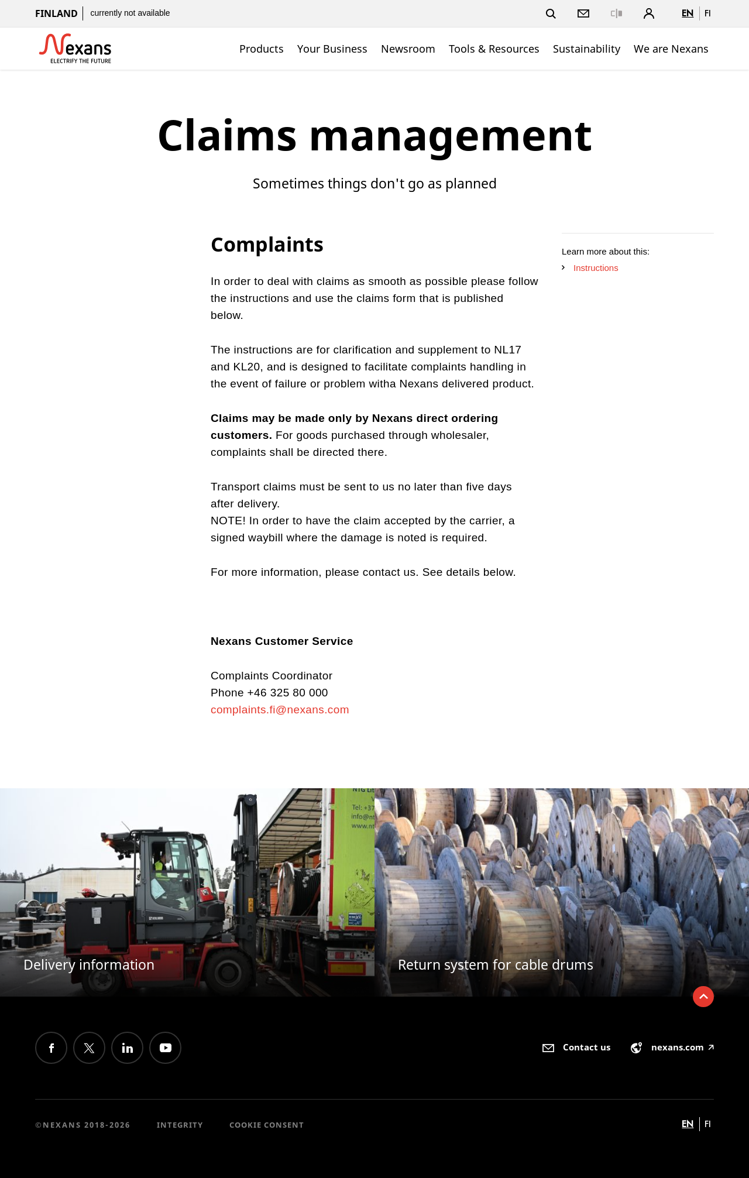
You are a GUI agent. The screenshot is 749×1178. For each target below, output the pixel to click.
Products (261, 48)
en (687, 13)
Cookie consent (266, 1124)
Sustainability (586, 48)
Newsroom (408, 48)
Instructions (590, 268)
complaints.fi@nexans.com (280, 709)
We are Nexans (671, 48)
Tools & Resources (494, 48)
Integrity (180, 1124)
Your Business (332, 48)
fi (708, 13)
